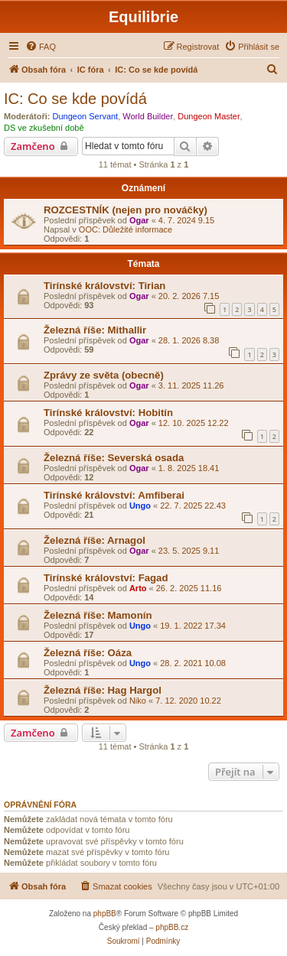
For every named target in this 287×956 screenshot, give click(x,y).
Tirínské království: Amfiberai (114, 495)
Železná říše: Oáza (88, 652)
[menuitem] (40, 46)
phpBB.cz (171, 927)
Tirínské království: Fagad (106, 578)
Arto (138, 588)
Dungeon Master (209, 116)
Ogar (139, 220)
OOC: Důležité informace (125, 229)
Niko (137, 700)
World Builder (147, 116)
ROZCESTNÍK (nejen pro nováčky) (125, 210)
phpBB (104, 913)
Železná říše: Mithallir (95, 330)
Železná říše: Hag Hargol (102, 690)
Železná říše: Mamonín (98, 615)
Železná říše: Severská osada (114, 457)
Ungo (140, 505)
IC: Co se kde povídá (75, 98)
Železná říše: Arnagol (94, 540)
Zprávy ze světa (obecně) (104, 375)
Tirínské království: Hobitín (108, 412)
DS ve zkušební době (44, 127)
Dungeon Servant (86, 116)
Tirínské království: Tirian (104, 285)
